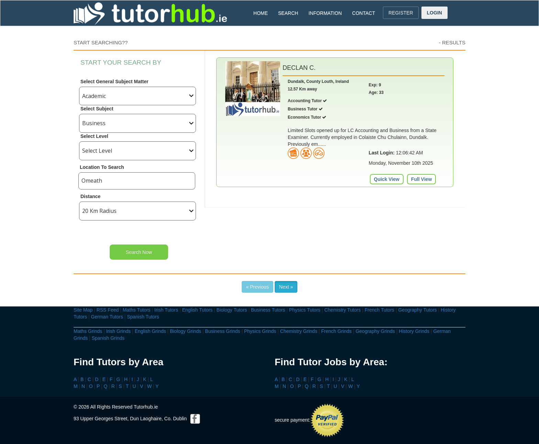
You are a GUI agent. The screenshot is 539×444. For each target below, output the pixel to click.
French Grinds (336, 331)
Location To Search (102, 167)
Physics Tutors (304, 310)
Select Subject (96, 108)
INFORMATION (325, 13)
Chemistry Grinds (298, 331)
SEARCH (288, 13)
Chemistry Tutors (342, 310)
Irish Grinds (118, 331)
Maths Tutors (137, 310)
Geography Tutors (417, 310)
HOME (260, 13)
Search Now (139, 252)
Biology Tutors (232, 310)
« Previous (257, 287)
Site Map (83, 310)
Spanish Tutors (143, 317)
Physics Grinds (260, 331)
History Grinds (414, 331)
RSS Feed (108, 310)
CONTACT (363, 13)
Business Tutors (268, 310)
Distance (90, 196)
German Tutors (107, 317)
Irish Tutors (166, 310)
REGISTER (400, 12)
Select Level (94, 136)
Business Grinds (222, 331)
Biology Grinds (185, 331)
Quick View (386, 179)
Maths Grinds (88, 331)
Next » (286, 287)
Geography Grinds (375, 331)
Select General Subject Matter (114, 81)
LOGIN (434, 12)
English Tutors (197, 310)
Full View (421, 179)
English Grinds (150, 331)
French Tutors (379, 310)
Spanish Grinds (108, 338)
